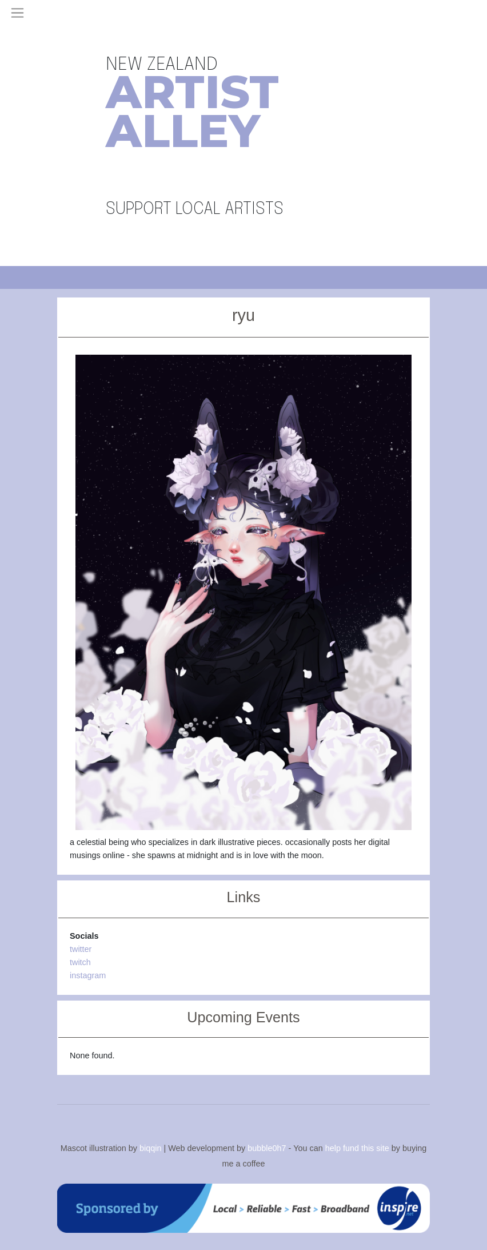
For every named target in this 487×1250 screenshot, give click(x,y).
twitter (80, 949)
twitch (80, 962)
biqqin (150, 1148)
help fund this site (357, 1148)
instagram (88, 975)
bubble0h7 (267, 1148)
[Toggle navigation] (17, 13)
